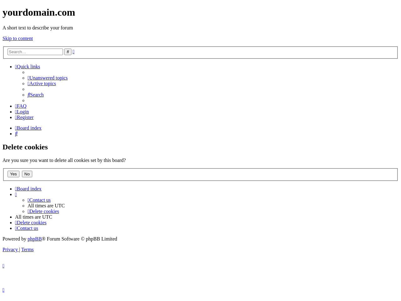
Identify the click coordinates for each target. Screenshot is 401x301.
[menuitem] (48, 77)
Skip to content (18, 38)
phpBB (35, 238)
